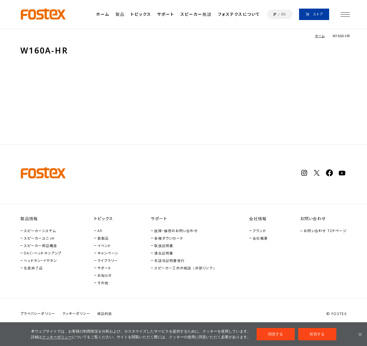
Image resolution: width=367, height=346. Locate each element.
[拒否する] (360, 334)
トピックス (141, 14)
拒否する (317, 334)
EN (283, 14)
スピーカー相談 (196, 14)
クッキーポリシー (57, 337)
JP (275, 14)
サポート (165, 14)
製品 (120, 14)
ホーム (102, 14)
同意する (275, 334)
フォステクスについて (239, 14)
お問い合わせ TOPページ (325, 230)
